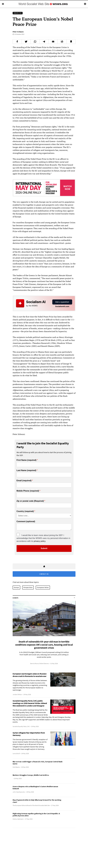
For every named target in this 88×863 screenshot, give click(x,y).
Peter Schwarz (18, 32)
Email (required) (24, 481)
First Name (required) (26, 460)
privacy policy (39, 541)
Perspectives (28, 587)
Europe (16, 587)
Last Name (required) (26, 470)
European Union (43, 587)
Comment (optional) (26, 521)
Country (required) (25, 511)
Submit (44, 548)
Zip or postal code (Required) (30, 501)
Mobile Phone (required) (28, 491)
